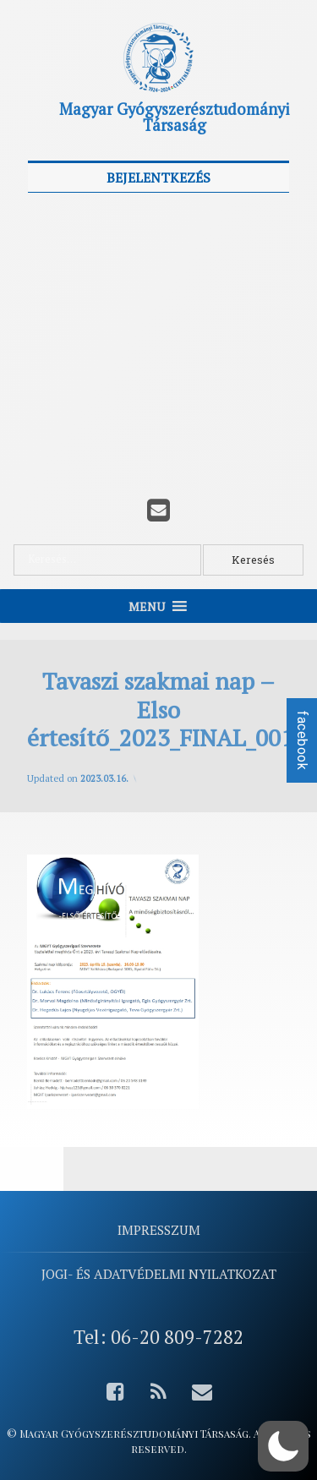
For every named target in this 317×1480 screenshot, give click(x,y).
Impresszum (159, 1229)
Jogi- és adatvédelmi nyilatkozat (158, 1273)
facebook (302, 740)
